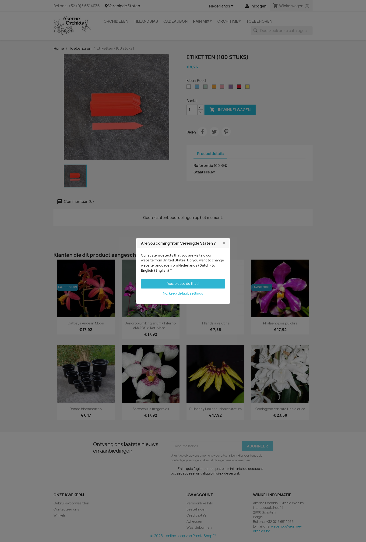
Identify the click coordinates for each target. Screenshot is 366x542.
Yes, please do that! (183, 283)
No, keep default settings (183, 293)
